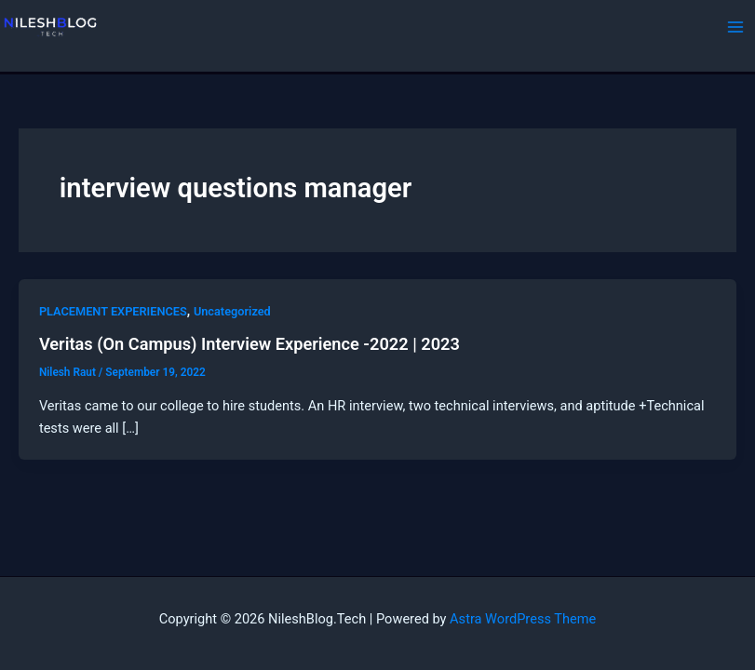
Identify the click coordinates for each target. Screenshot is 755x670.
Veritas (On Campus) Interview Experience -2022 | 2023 (249, 344)
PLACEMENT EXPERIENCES (113, 311)
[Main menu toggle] (735, 27)
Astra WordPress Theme (523, 618)
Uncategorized (232, 311)
